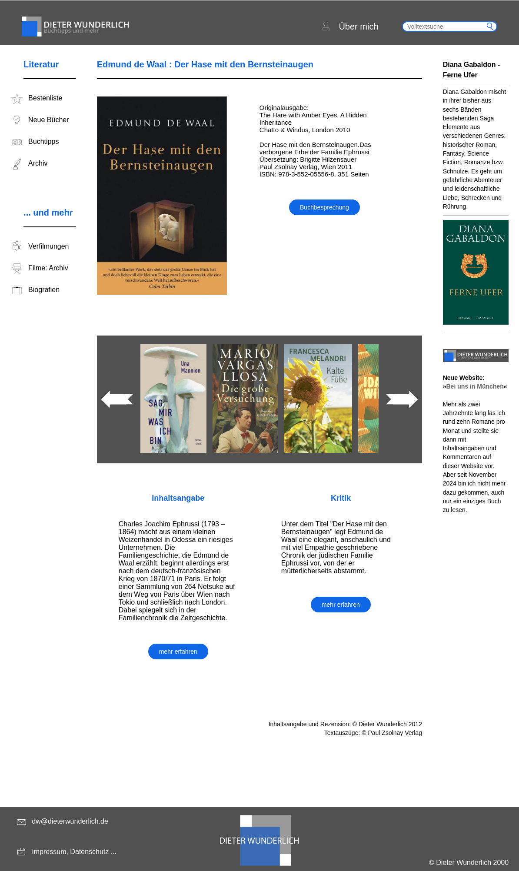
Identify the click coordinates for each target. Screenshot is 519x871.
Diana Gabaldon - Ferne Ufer (471, 70)
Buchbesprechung (324, 207)
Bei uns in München (474, 386)
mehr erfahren (178, 651)
